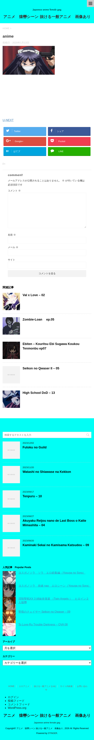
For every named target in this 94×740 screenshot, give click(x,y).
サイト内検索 (66, 686)
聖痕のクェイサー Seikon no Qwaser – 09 (44, 611)
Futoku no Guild (35, 447)
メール (13, 247)
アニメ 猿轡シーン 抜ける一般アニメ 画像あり (47, 17)
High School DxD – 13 (39, 393)
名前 (12, 234)
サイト (11, 259)
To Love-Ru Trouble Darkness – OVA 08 (43, 624)
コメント (14, 190)
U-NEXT (8, 120)
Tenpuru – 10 (32, 496)
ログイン (13, 697)
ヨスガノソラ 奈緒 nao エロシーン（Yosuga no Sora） (54, 585)
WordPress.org (17, 707)
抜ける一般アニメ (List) (45, 686)
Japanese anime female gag (47, 722)
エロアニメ (24, 686)
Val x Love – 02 (34, 295)
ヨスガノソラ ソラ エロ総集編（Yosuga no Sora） (51, 572)
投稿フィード (16, 700)
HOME (11, 686)
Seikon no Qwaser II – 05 (41, 368)
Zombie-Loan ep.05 (38, 319)
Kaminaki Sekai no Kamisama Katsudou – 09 (56, 545)
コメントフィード (19, 704)
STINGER (52, 733)
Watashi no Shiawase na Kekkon (47, 472)
